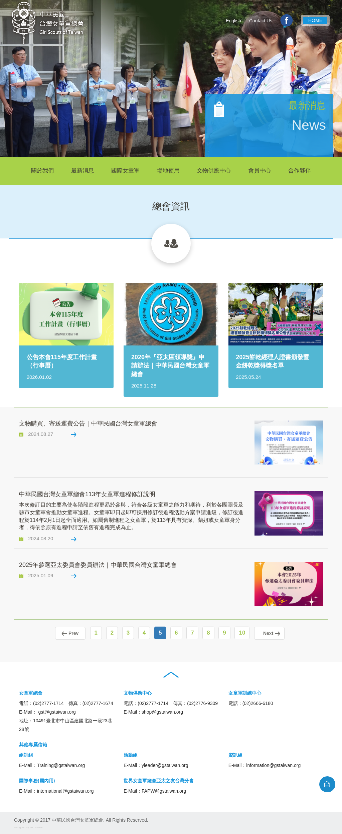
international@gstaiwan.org (65, 790)
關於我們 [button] (42, 170)
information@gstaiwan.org (273, 764)
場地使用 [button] (168, 170)
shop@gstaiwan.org (162, 711)
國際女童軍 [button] (125, 170)
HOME (315, 20)
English (233, 20)
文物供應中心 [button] (214, 170)
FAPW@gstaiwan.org (164, 790)
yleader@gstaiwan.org (165, 764)
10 (244, 633)
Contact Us (260, 20)
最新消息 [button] (82, 170)
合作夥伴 (299, 170)
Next (272, 633)
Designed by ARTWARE (28, 826)
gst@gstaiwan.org (57, 711)
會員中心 (259, 170)
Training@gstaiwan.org (61, 764)
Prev (68, 633)
